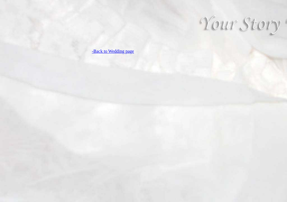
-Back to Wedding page (113, 51)
